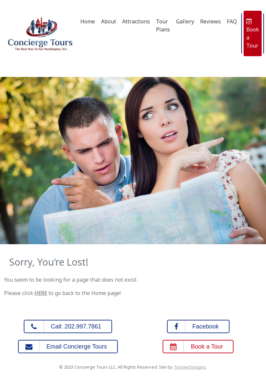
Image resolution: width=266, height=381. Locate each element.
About (108, 21)
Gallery (185, 21)
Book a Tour (252, 33)
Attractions (136, 21)
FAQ (232, 21)
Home (87, 21)
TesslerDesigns (190, 367)
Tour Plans (163, 25)
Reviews (210, 21)
